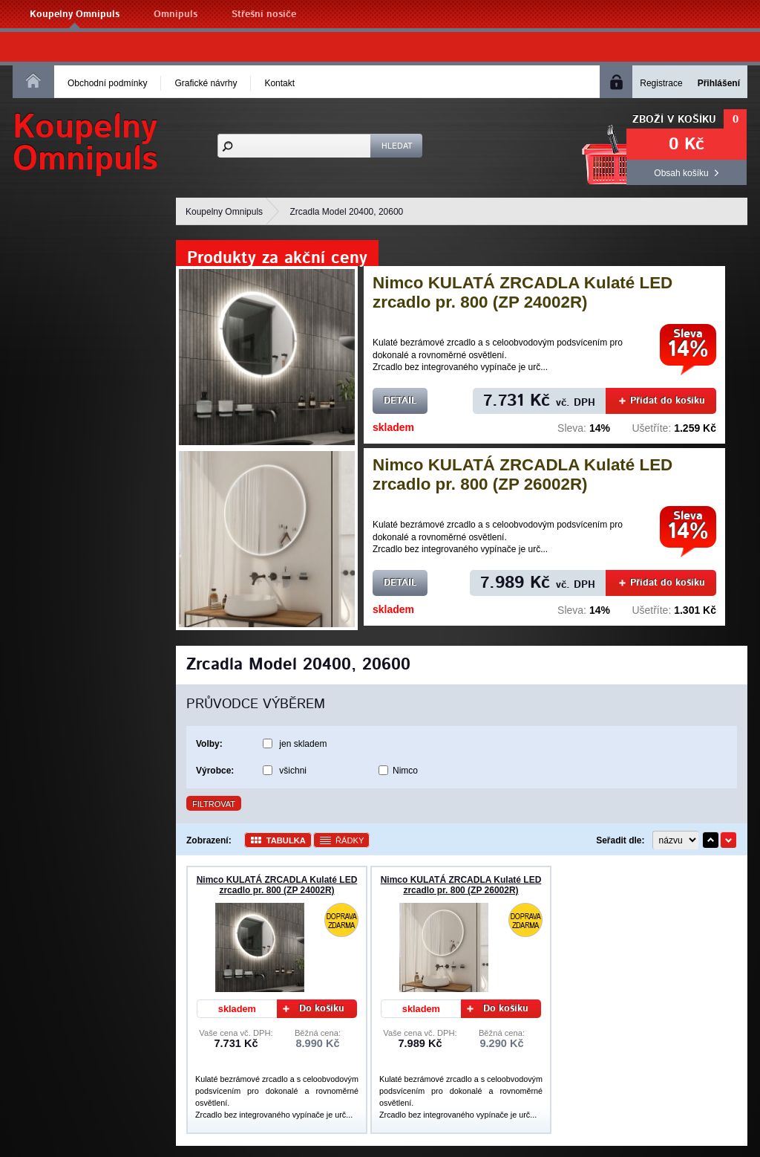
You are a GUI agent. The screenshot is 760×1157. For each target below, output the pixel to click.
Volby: (209, 744)
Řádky (349, 840)
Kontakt (279, 83)
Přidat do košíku (662, 401)
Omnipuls (175, 14)
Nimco (405, 770)
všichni (293, 770)
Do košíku (314, 1008)
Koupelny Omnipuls (74, 14)
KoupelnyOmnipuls (85, 143)
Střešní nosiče (264, 14)
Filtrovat (213, 804)
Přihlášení (719, 83)
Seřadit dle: (620, 840)
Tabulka (286, 840)
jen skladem (303, 744)
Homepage (33, 80)
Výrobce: (215, 770)
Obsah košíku (681, 173)
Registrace (661, 83)
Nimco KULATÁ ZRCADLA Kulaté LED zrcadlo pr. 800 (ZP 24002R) (522, 292)
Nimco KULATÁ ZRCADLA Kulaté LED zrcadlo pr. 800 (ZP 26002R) (522, 474)
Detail (400, 401)
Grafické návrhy (205, 83)
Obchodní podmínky (107, 83)
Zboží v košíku (674, 119)
